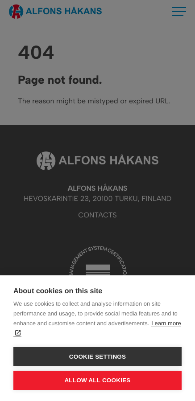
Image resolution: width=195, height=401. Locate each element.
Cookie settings (97, 356)
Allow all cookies (97, 380)
